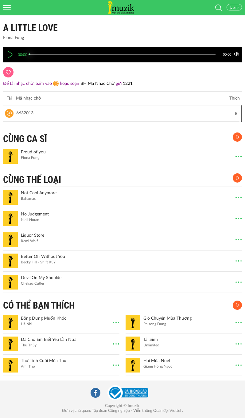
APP (234, 8)
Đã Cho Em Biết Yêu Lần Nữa (48, 339)
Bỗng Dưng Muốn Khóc (43, 318)
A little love (30, 27)
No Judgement (35, 214)
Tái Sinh (150, 339)
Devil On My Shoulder (42, 278)
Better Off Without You (43, 256)
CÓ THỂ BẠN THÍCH (39, 305)
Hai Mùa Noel (156, 361)
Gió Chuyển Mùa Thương (167, 318)
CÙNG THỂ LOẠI (32, 179)
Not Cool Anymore (38, 193)
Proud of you (33, 152)
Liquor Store (32, 235)
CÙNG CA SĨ (25, 138)
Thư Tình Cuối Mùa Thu (43, 361)
